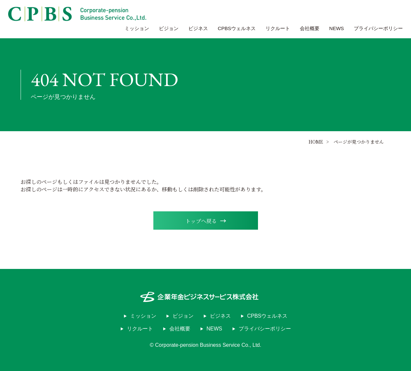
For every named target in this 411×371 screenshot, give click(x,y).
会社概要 (309, 28)
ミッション (137, 28)
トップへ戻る (205, 220)
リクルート (277, 28)
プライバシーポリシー (378, 28)
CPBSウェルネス (237, 28)
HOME (316, 141)
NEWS (336, 28)
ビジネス (198, 28)
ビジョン (169, 28)
